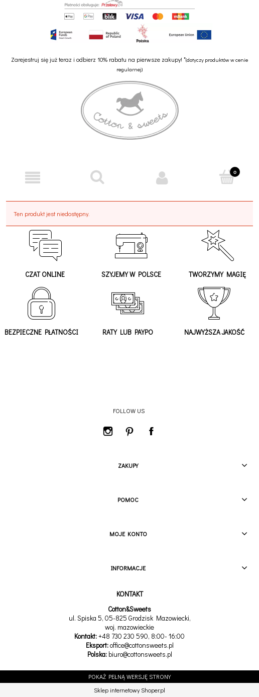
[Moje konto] (162, 177)
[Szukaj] (97, 177)
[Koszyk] (226, 177)
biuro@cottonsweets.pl (140, 654)
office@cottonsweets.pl (142, 645)
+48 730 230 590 (123, 636)
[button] (32, 177)
